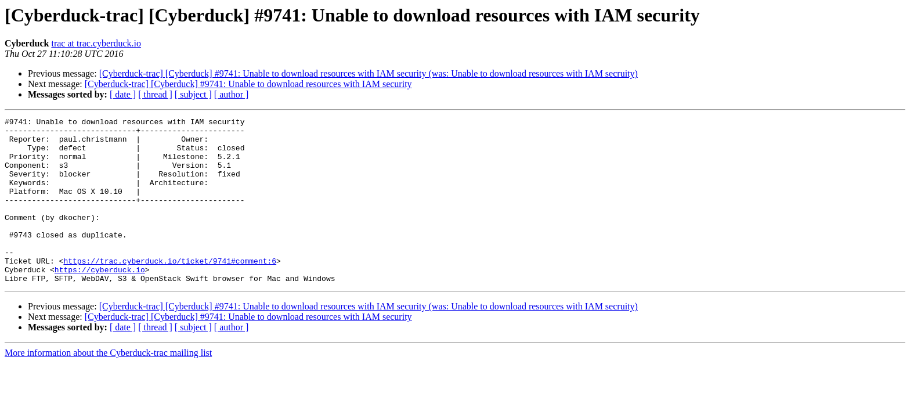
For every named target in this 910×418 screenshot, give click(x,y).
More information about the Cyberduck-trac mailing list (108, 386)
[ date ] (123, 94)
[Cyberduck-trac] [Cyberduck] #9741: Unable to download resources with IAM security (248, 84)
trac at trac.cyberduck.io (96, 43)
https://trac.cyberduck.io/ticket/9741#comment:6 (169, 290)
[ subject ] (193, 94)
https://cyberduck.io (100, 301)
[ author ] (231, 94)
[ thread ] (155, 94)
